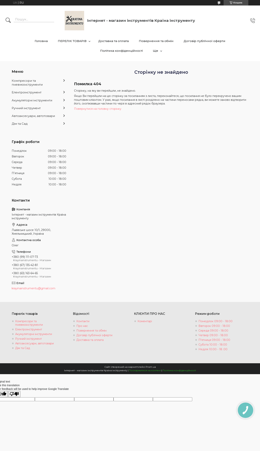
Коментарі (144, 321)
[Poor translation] (14, 394)
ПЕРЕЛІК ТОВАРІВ (72, 41)
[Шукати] (8, 20)
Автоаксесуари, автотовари (33, 116)
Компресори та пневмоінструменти (27, 82)
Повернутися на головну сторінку (97, 109)
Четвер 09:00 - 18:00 (213, 335)
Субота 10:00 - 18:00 (212, 344)
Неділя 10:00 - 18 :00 (212, 349)
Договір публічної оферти (204, 41)
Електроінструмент (26, 92)
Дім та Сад (20, 123)
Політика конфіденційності (121, 51)
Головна (41, 41)
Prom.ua (151, 366)
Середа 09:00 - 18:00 (213, 330)
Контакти (82, 321)
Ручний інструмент (26, 108)
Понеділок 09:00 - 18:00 (215, 321)
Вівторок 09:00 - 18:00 (214, 326)
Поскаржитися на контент (145, 370)
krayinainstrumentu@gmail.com (33, 288)
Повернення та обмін (156, 41)
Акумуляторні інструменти (32, 100)
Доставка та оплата (113, 41)
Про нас (82, 326)
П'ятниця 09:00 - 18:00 (214, 340)
